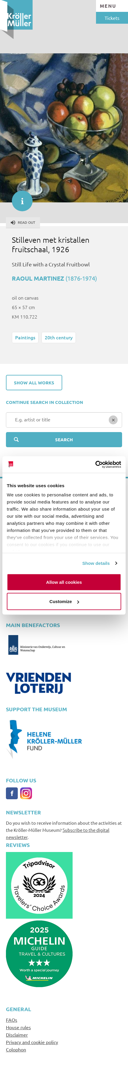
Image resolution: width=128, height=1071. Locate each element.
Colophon (16, 1049)
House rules (18, 1027)
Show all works (34, 383)
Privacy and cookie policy (32, 1042)
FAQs (11, 1020)
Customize (64, 601)
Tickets (112, 18)
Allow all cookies (64, 581)
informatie (19, 198)
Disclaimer (17, 1035)
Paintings (25, 337)
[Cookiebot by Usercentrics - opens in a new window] (95, 465)
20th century (59, 337)
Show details (96, 563)
